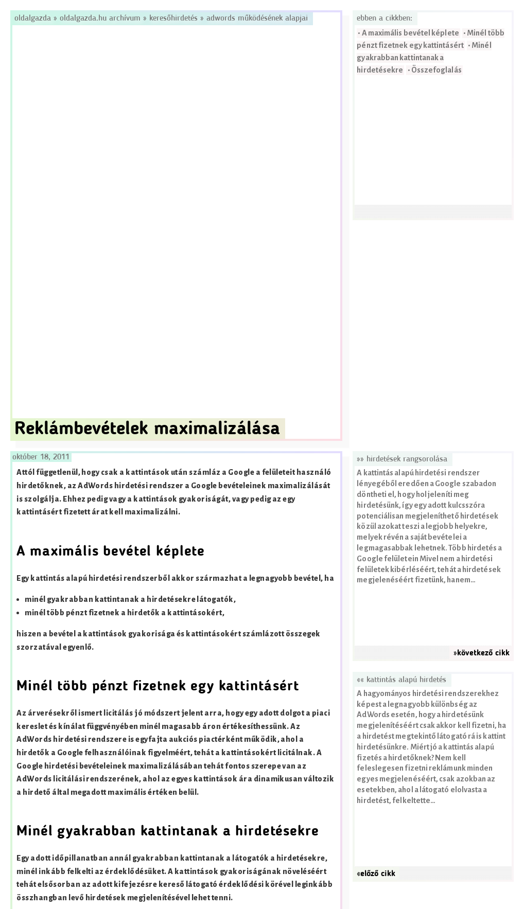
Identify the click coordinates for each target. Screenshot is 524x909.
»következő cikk (481, 653)
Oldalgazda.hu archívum (100, 18)
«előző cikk (376, 874)
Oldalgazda (34, 18)
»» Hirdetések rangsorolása (402, 459)
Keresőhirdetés (173, 18)
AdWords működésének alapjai (257, 18)
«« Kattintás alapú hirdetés (401, 680)
